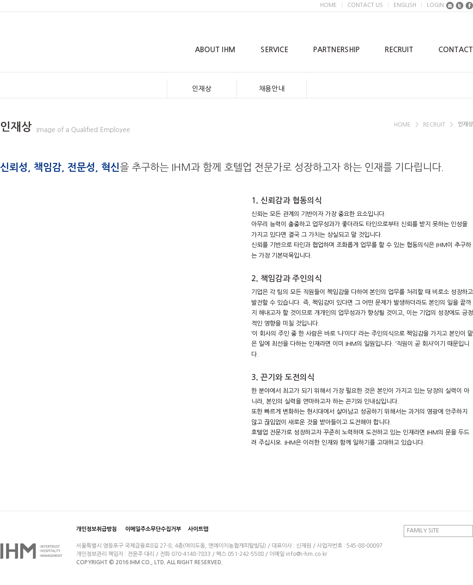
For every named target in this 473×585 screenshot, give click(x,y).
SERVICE (274, 49)
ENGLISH (405, 5)
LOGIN (435, 5)
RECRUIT (399, 49)
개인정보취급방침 (96, 529)
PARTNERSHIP (336, 49)
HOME (328, 5)
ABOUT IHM (215, 49)
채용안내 (272, 88)
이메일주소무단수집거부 (153, 529)
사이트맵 (198, 529)
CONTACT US (365, 5)
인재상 (202, 88)
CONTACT (455, 49)
